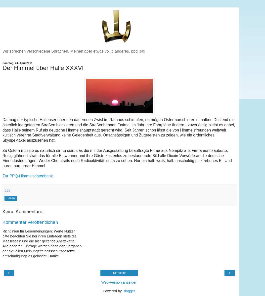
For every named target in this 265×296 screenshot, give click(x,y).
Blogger (129, 291)
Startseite (119, 273)
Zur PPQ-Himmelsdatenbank (27, 176)
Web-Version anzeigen (119, 282)
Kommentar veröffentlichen (30, 222)
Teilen (11, 198)
